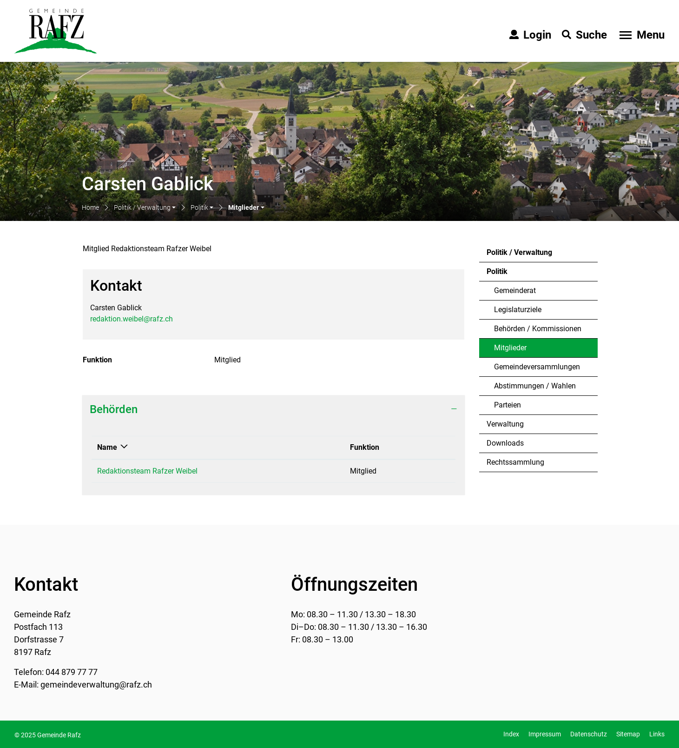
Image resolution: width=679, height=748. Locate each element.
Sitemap (628, 734)
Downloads (505, 443)
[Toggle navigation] (641, 35)
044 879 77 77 (72, 672)
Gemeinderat (515, 290)
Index (511, 734)
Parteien (507, 405)
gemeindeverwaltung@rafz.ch (96, 684)
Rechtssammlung (515, 462)
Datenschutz (588, 734)
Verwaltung (505, 424)
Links (657, 734)
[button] (145, 208)
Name (107, 447)
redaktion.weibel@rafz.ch (131, 318)
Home (90, 207)
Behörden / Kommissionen (537, 328)
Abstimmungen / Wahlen (535, 385)
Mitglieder (519, 350)
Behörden (114, 409)
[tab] (273, 409)
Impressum (544, 734)
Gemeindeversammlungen (537, 366)
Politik (497, 271)
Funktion (364, 447)
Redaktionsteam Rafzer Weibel (147, 471)
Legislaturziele (517, 309)
